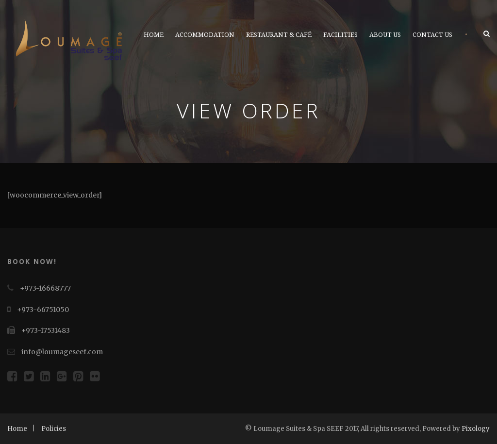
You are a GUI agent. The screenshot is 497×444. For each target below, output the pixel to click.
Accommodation (204, 34)
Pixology (476, 429)
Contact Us (432, 34)
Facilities (340, 34)
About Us (385, 34)
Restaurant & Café (279, 34)
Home (154, 34)
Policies (53, 429)
